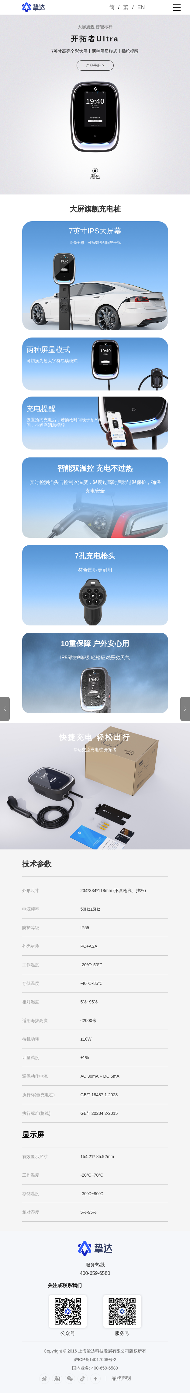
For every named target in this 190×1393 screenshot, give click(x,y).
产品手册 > (95, 65)
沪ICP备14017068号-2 (95, 1359)
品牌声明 (121, 1378)
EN (141, 7)
